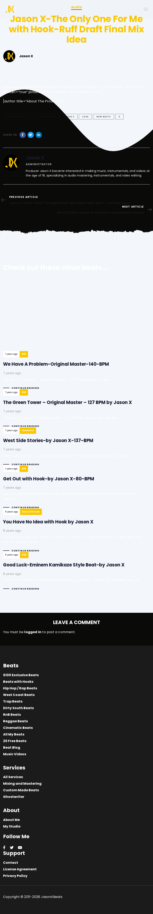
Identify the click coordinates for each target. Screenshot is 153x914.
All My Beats (13, 734)
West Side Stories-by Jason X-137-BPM (66, 450)
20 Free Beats (14, 741)
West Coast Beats (19, 694)
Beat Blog (11, 747)
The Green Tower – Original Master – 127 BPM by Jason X (67, 412)
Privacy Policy (15, 875)
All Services (13, 777)
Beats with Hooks (18, 681)
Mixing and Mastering (22, 783)
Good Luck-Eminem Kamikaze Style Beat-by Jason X (72, 574)
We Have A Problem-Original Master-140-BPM (57, 337)
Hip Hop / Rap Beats (20, 688)
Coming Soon (45, 116)
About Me (11, 819)
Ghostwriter (13, 796)
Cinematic (28, 430)
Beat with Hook (17, 116)
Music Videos (14, 754)
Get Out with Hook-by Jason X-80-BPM (76, 491)
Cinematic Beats (18, 727)
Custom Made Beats (21, 790)
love (85, 116)
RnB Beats (12, 714)
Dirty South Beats (18, 708)
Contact (10, 862)
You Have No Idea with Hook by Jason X (76, 534)
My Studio (12, 826)
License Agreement (20, 869)
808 (24, 354)
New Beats (103, 116)
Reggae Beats (15, 721)
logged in (32, 632)
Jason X (68, 116)
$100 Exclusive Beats (21, 675)
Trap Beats (12, 701)
